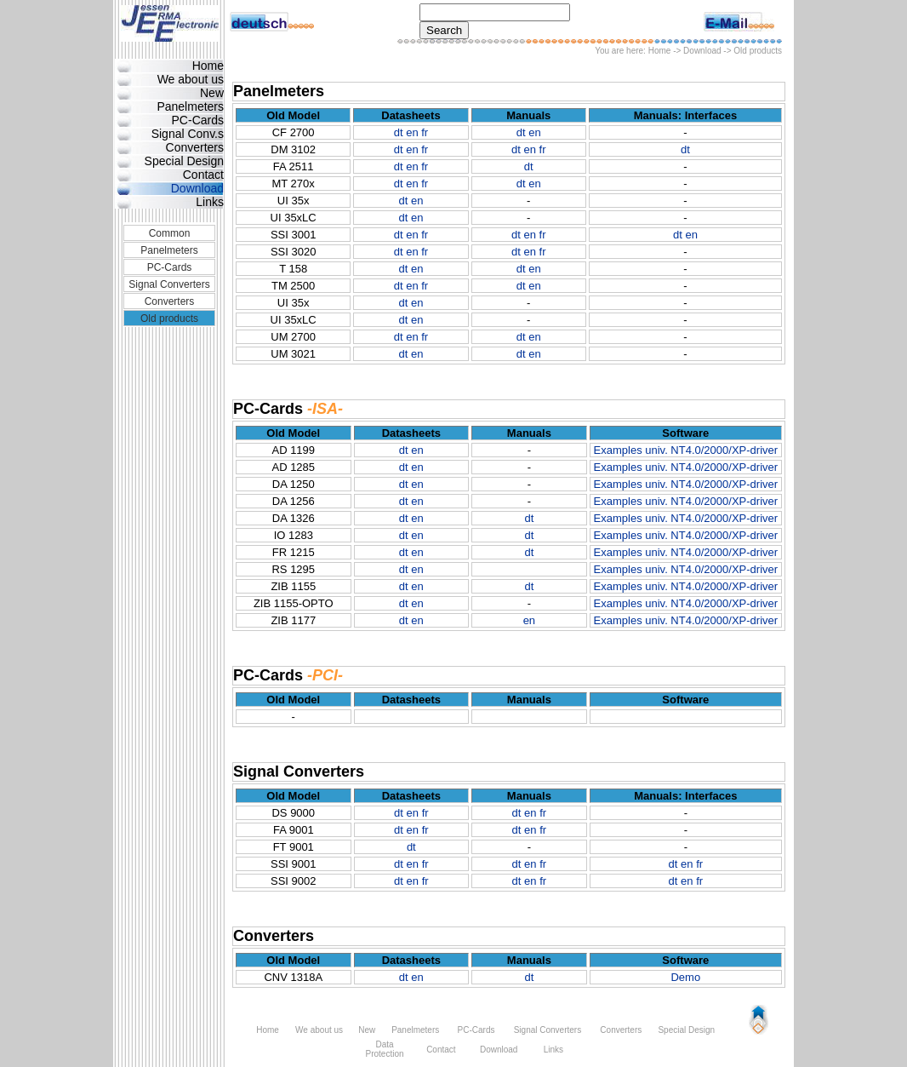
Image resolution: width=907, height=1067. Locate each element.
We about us (190, 79)
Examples (618, 450)
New (212, 93)
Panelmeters (190, 106)
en (412, 132)
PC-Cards (198, 120)
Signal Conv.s (187, 134)
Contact (203, 174)
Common (170, 233)
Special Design (184, 161)
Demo (685, 977)
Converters (195, 147)
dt (398, 132)
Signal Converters (168, 284)
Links (210, 202)
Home (659, 50)
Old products (169, 318)
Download (702, 50)
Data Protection (384, 1049)
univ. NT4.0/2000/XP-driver (711, 450)
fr (424, 132)
